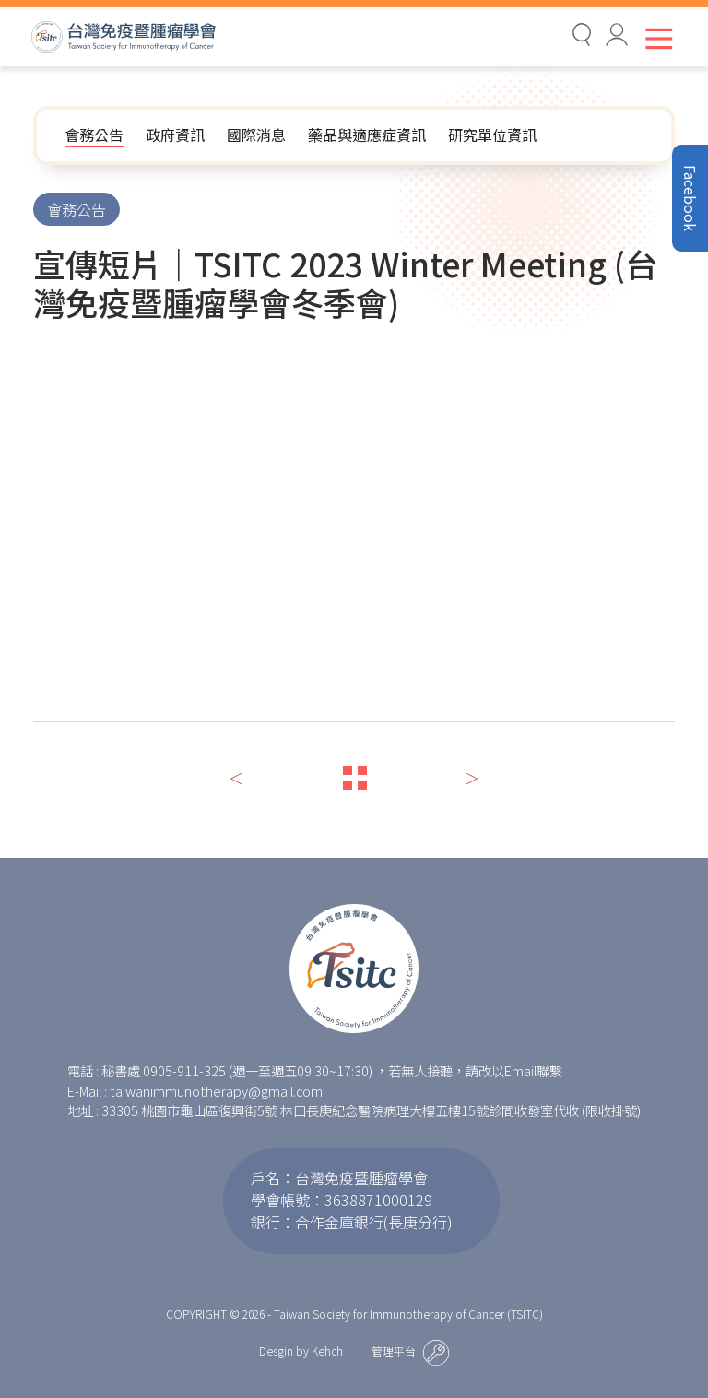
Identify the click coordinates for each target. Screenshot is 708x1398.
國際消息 (256, 134)
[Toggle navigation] (655, 38)
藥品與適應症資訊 (367, 134)
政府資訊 (175, 134)
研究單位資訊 (492, 134)
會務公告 (94, 134)
